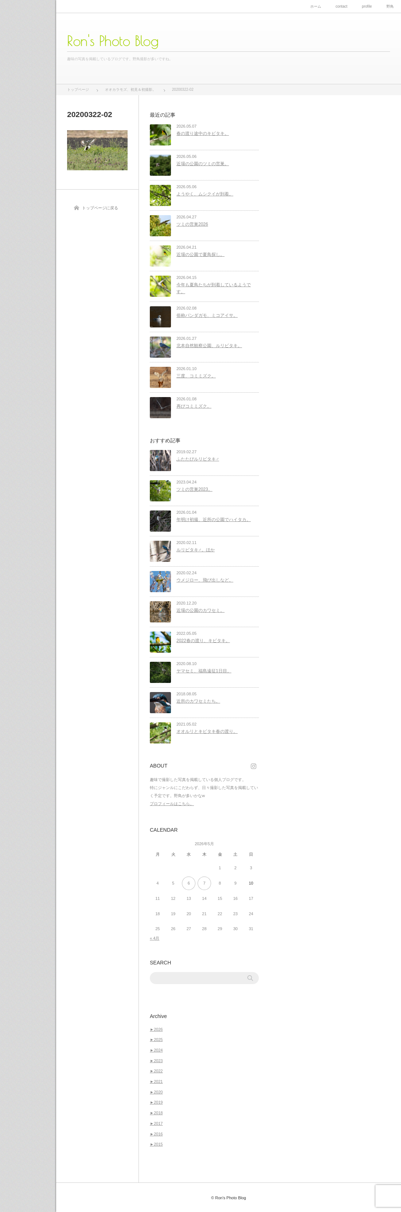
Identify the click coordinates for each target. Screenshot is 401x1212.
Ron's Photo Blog (113, 41)
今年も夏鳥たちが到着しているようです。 (213, 288)
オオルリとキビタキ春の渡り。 (207, 731)
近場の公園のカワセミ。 (200, 610)
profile (367, 6)
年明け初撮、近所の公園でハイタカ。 (213, 519)
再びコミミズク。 (193, 406)
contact (341, 6)
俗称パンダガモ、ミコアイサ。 (207, 315)
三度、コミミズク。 (196, 375)
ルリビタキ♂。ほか (195, 549)
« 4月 (154, 938)
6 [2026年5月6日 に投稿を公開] (189, 883)
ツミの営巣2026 (192, 224)
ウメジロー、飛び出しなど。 (204, 580)
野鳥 (390, 6)
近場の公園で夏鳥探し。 (200, 254)
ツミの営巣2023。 (194, 489)
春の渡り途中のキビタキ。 (202, 133)
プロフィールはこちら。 (172, 803)
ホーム (315, 6)
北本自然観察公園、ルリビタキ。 (209, 345)
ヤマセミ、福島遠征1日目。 (203, 670)
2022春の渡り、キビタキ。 (203, 640)
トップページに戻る (100, 208)
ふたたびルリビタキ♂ (197, 459)
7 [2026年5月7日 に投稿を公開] (204, 883)
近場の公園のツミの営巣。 (202, 163)
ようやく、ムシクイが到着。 (204, 194)
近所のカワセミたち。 (198, 701)
